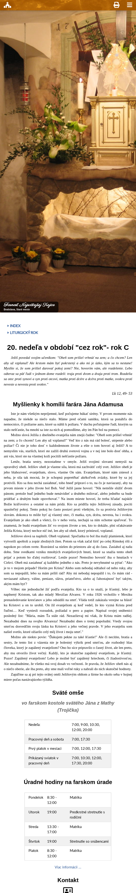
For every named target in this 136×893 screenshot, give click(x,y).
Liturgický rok (23, 332)
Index (14, 326)
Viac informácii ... (68, 867)
